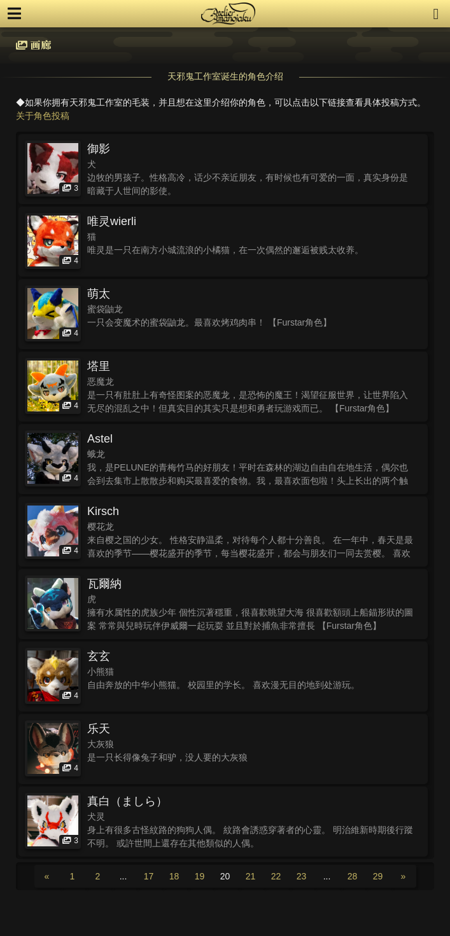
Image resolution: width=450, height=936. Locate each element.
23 (302, 876)
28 (353, 876)
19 (200, 876)
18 (174, 876)
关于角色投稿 (42, 116)
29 (378, 876)
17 (149, 876)
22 (276, 876)
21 (251, 876)
